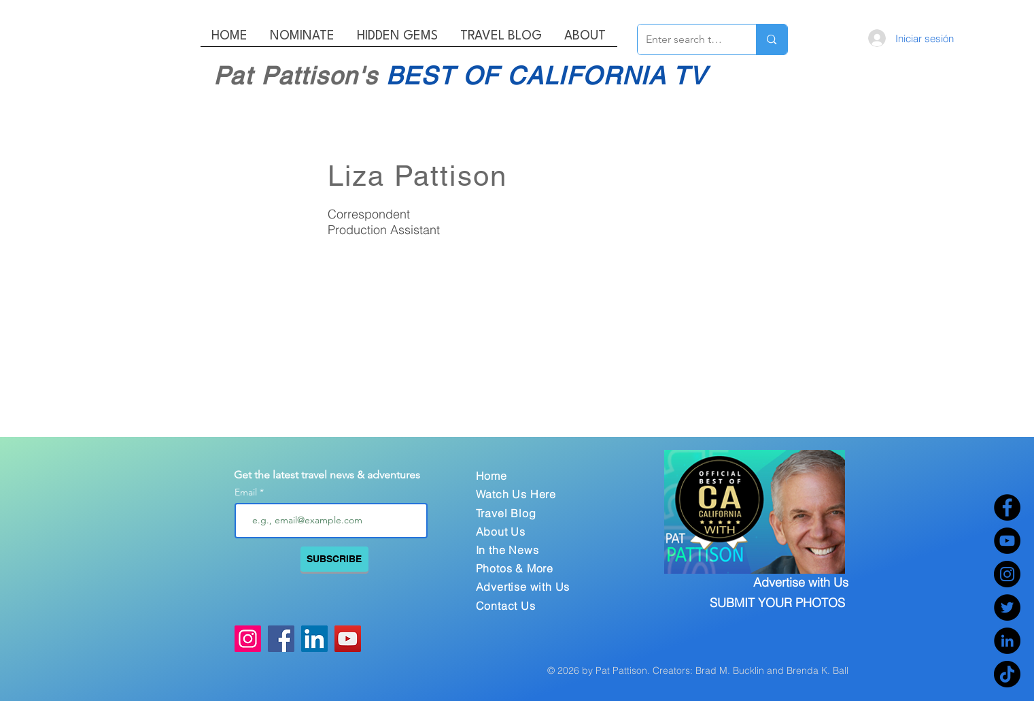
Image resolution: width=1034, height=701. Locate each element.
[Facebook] (1007, 507)
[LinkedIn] (1007, 640)
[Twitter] (1007, 607)
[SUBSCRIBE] (334, 559)
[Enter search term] (687, 39)
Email (247, 492)
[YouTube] (1007, 540)
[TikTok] (1007, 674)
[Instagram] (1007, 574)
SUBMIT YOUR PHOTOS (777, 602)
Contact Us (506, 606)
